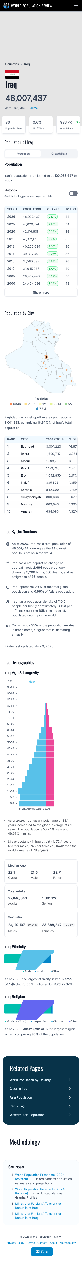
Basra (25, 454)
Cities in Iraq (18, 1088)
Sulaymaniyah (31, 497)
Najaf (25, 482)
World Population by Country (30, 1080)
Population (23, 153)
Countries (12, 64)
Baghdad (27, 446)
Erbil (24, 475)
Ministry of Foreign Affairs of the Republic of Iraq (38, 1216)
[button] (76, 5)
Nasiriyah (27, 504)
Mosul (25, 461)
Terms (31, 1242)
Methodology (68, 1242)
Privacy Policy (15, 1242)
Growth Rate (59, 153)
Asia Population (21, 1097)
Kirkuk (25, 468)
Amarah (26, 511)
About (53, 1242)
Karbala (26, 490)
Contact (42, 1242)
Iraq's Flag (17, 1106)
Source (33, 108)
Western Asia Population (27, 1115)
